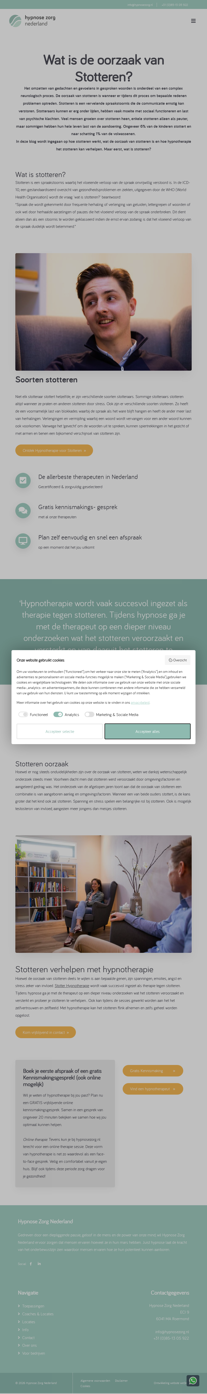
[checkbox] (32, 714)
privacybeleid (140, 702)
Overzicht (177, 660)
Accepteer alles (147, 731)
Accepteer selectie (59, 731)
